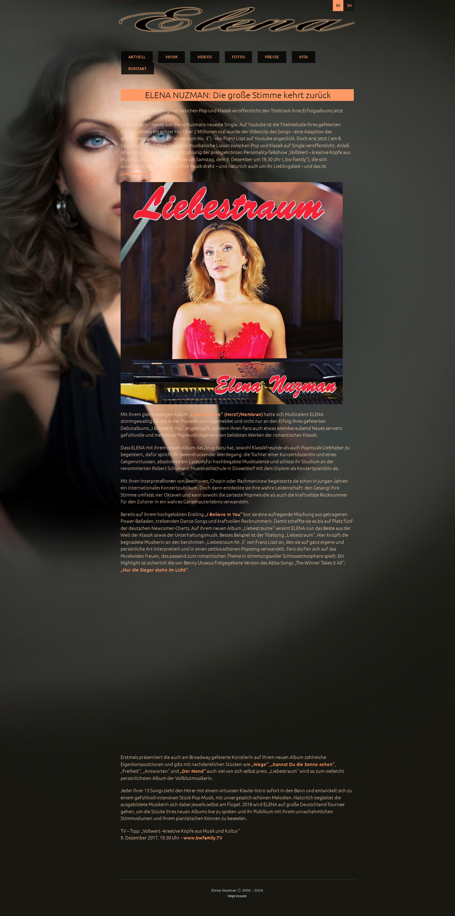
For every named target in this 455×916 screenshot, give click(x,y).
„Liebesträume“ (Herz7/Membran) (226, 414)
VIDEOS (204, 57)
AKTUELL (137, 57)
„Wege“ (259, 764)
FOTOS (238, 57)
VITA (303, 57)
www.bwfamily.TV (203, 838)
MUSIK (172, 57)
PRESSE (272, 57)
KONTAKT (137, 68)
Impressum (237, 895)
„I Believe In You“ (223, 514)
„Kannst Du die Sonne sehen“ (303, 764)
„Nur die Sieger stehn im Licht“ (154, 570)
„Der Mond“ (193, 771)
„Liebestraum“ (136, 173)
